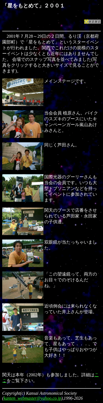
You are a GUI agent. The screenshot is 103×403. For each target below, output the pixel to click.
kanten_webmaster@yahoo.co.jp (32, 398)
